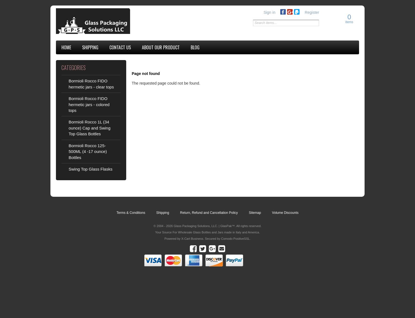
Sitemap (255, 213)
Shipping (162, 213)
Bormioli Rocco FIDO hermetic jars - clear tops (91, 84)
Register (312, 12)
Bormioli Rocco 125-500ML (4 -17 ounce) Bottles (88, 151)
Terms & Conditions (131, 213)
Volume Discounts (285, 213)
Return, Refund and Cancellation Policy (209, 213)
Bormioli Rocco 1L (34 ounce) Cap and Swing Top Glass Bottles (90, 128)
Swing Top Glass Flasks (90, 169)
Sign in (269, 12)
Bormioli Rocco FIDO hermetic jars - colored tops (89, 104)
